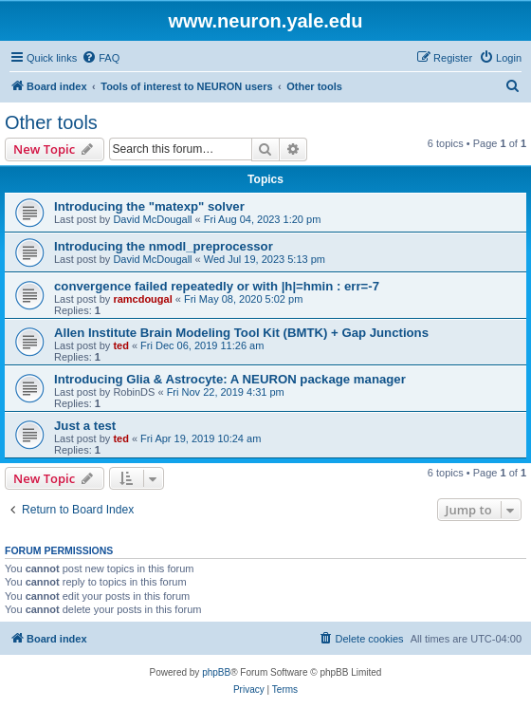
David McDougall (152, 219)
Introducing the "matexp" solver (149, 206)
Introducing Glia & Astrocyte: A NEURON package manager (230, 379)
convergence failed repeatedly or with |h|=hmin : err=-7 (216, 286)
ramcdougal (142, 299)
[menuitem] (100, 58)
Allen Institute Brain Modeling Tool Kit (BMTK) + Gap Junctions (241, 333)
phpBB (216, 672)
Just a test (85, 426)
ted (121, 345)
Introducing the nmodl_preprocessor (163, 246)
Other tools (51, 122)
